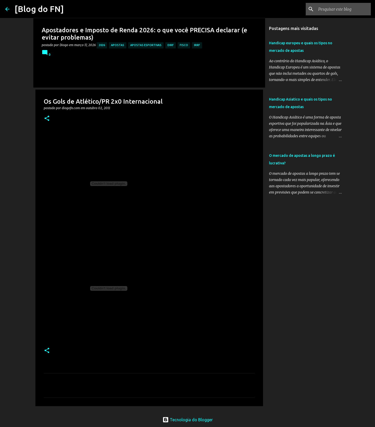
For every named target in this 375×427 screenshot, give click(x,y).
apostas (117, 45)
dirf (170, 45)
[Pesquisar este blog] (343, 9)
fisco (184, 45)
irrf (197, 45)
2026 (102, 45)
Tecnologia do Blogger (187, 419)
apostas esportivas (145, 45)
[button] (47, 118)
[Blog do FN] (39, 9)
